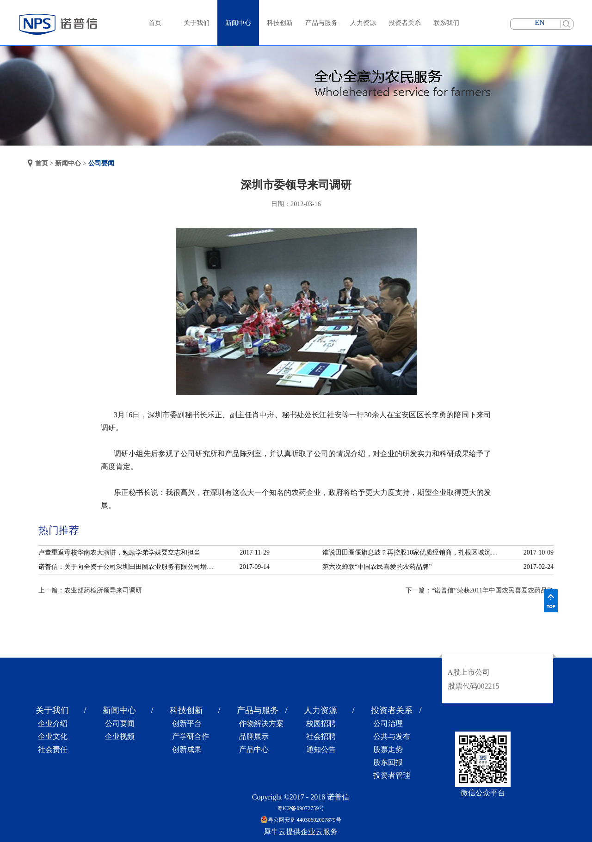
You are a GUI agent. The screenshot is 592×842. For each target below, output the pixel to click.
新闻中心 (68, 163)
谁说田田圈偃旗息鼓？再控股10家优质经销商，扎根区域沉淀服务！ (412, 552)
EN (539, 22)
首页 (154, 22)
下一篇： (480, 590)
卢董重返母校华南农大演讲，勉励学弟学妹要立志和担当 (119, 552)
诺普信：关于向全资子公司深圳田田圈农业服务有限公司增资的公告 (128, 566)
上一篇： (90, 590)
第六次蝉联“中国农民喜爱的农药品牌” (377, 566)
